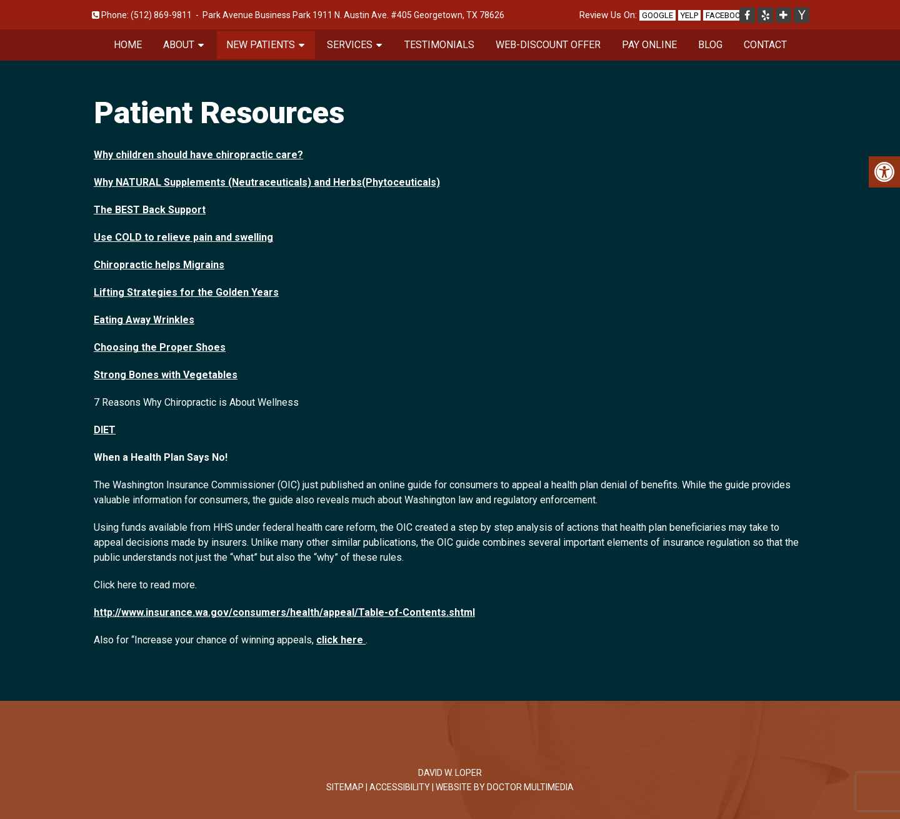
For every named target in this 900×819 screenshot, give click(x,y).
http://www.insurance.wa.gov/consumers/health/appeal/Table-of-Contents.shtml (284, 612)
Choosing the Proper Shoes (160, 347)
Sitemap (345, 787)
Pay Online (649, 45)
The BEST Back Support (150, 210)
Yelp (689, 15)
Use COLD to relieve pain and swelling (183, 237)
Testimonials (439, 45)
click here (341, 640)
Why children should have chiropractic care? (198, 155)
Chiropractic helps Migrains (159, 265)
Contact (765, 45)
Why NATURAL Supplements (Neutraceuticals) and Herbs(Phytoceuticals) (267, 182)
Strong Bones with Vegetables (166, 375)
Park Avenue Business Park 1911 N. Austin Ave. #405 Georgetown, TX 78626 (353, 15)
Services (349, 45)
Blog (710, 45)
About (178, 45)
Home (128, 45)
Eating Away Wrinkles (144, 320)
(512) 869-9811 (161, 15)
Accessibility (399, 787)
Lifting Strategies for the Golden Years (186, 292)
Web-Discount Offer (548, 45)
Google (657, 15)
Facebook (726, 15)
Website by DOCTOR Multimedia (505, 787)
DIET (105, 430)
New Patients (260, 45)
